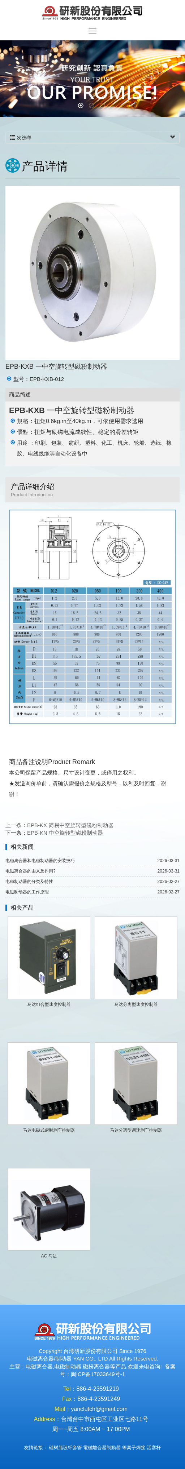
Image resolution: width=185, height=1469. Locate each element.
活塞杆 (154, 1447)
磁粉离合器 (96, 1366)
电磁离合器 (39, 1366)
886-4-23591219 (98, 1389)
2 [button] (92, 106)
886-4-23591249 (99, 1399)
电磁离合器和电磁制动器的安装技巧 (40, 860)
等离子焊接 (134, 1447)
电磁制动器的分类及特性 (29, 881)
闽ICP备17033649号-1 (98, 1374)
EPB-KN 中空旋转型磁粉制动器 (65, 833)
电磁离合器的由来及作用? (30, 871)
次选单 (92, 137)
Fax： (70, 1399)
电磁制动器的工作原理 (27, 892)
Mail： (63, 1409)
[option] (92, 78)
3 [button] (103, 106)
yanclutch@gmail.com (99, 1409)
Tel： (69, 1389)
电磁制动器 (67, 1366)
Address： (47, 1419)
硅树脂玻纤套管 (65, 1447)
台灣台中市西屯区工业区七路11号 (104, 1419)
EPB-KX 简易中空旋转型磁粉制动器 (70, 825)
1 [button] (81, 106)
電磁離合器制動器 (102, 1447)
